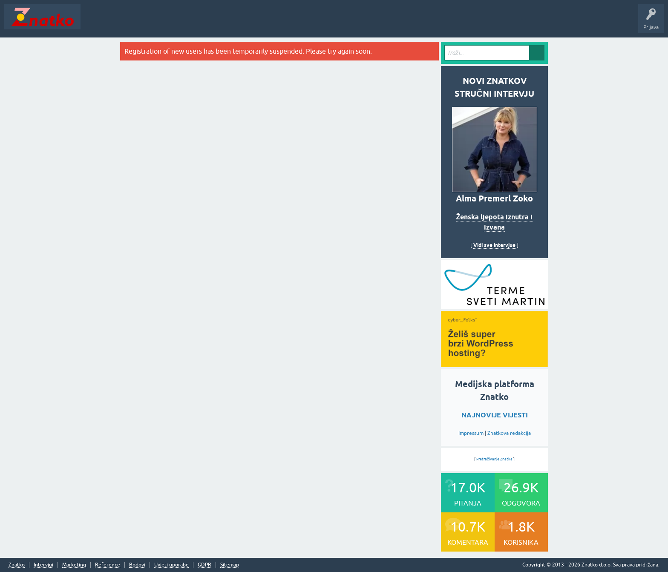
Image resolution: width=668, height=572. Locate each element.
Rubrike (166, 23)
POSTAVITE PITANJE (210, 23)
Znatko (17, 565)
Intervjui (43, 565)
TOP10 (274, 23)
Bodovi (137, 565)
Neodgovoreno (131, 23)
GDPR (204, 565)
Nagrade (300, 23)
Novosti (95, 23)
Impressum (471, 433)
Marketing (74, 565)
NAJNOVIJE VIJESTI (494, 415)
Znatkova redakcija (509, 433)
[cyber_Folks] (494, 306)
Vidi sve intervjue (494, 245)
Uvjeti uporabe (171, 565)
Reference (107, 565)
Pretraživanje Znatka (494, 459)
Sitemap (229, 565)
